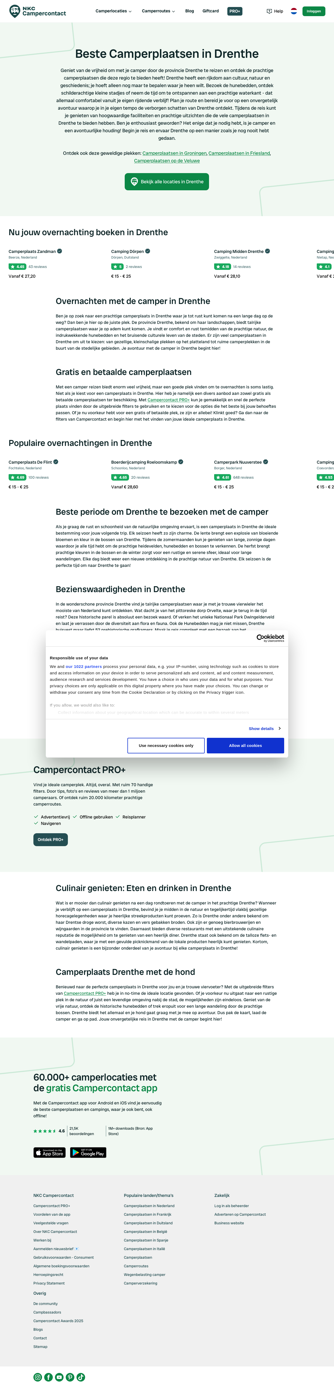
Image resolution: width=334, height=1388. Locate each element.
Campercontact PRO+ (169, 400)
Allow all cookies (245, 745)
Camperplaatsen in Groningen (174, 153)
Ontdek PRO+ (51, 839)
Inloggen (314, 11)
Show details (261, 728)
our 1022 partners (84, 666)
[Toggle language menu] (293, 11)
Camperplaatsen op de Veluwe (167, 161)
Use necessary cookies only (166, 745)
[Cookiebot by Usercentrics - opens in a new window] (260, 638)
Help (275, 11)
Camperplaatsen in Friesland (239, 153)
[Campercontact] (41, 11)
